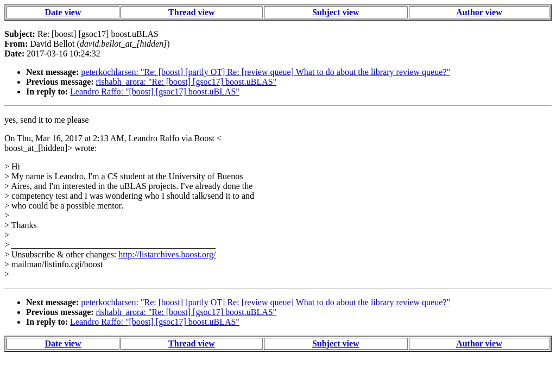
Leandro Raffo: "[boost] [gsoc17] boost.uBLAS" (154, 91)
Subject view (335, 12)
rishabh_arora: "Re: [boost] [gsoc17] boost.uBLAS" (186, 81)
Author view (479, 12)
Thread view (191, 12)
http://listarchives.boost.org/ (167, 254)
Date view (63, 12)
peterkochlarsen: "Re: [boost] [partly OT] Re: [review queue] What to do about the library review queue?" (265, 72)
